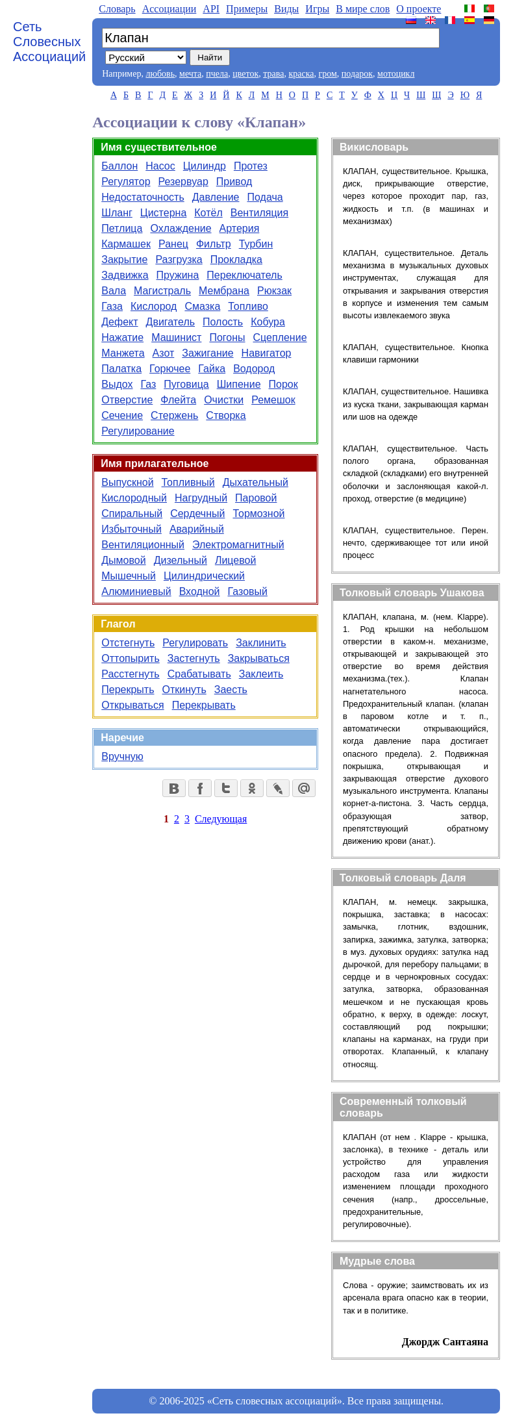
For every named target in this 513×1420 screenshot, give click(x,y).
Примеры (247, 8)
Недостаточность (142, 197)
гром (327, 74)
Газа (112, 306)
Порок (283, 384)
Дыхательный (255, 482)
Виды (286, 8)
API (211, 8)
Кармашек (126, 243)
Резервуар (183, 181)
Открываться (132, 705)
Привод (234, 181)
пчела (217, 74)
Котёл (208, 212)
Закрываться (259, 658)
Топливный (188, 482)
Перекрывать (204, 705)
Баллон (119, 165)
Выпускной (127, 482)
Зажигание (207, 353)
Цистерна (163, 212)
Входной (199, 591)
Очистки (224, 399)
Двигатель (170, 321)
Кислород (154, 306)
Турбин (256, 243)
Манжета (122, 353)
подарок (357, 74)
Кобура (268, 321)
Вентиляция (259, 212)
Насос (160, 165)
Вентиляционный (142, 544)
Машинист (176, 337)
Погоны (227, 337)
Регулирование (137, 431)
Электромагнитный (238, 544)
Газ (148, 384)
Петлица (121, 228)
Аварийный (196, 529)
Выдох (116, 384)
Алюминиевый (136, 591)
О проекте (418, 8)
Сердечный (197, 513)
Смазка (202, 306)
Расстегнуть (130, 673)
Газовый (248, 591)
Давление (216, 197)
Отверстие (127, 399)
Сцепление (280, 337)
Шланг (116, 212)
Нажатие (122, 337)
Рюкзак (274, 290)
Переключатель (244, 275)
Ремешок (273, 399)
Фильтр (213, 243)
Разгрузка (178, 259)
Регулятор (125, 181)
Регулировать (195, 642)
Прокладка (236, 259)
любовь (160, 74)
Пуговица (186, 384)
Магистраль (162, 290)
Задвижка (124, 275)
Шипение (239, 384)
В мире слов (363, 8)
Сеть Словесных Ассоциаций (49, 41)
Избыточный (131, 529)
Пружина (177, 275)
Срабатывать (199, 673)
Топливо (248, 306)
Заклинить (261, 642)
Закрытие (124, 259)
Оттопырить (130, 658)
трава (273, 74)
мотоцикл (395, 74)
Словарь (117, 8)
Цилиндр (204, 165)
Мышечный (128, 575)
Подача (265, 197)
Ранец (173, 243)
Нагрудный (201, 497)
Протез (251, 165)
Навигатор (267, 353)
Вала (113, 290)
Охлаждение (180, 228)
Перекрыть (127, 689)
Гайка (211, 368)
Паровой (256, 497)
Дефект (119, 321)
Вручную (122, 756)
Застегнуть (194, 658)
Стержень (174, 415)
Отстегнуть (128, 642)
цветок (245, 74)
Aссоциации (169, 8)
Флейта (178, 399)
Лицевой (235, 560)
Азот (164, 353)
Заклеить (261, 673)
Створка (225, 415)
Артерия (239, 228)
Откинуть (184, 689)
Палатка (121, 368)
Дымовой (123, 560)
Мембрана (224, 290)
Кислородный (134, 497)
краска (301, 74)
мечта (190, 74)
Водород (254, 368)
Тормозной (258, 513)
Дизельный (180, 560)
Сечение (122, 415)
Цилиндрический (204, 575)
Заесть (230, 689)
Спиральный (131, 513)
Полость (223, 321)
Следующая (221, 818)
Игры (317, 8)
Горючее (169, 368)
